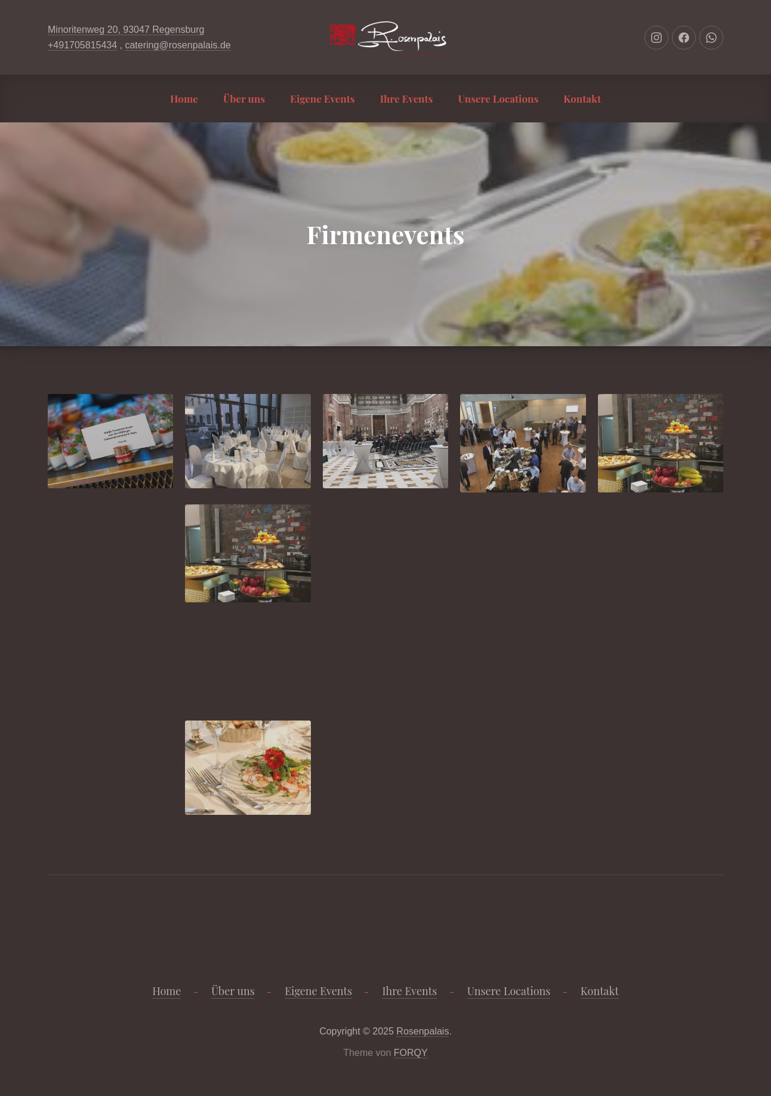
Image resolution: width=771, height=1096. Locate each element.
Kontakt (582, 98)
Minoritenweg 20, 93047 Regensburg (126, 29)
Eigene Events (322, 98)
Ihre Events (406, 98)
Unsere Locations (498, 98)
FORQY (411, 1053)
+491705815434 (82, 45)
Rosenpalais (422, 1031)
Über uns (244, 98)
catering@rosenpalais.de (177, 45)
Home (184, 98)
